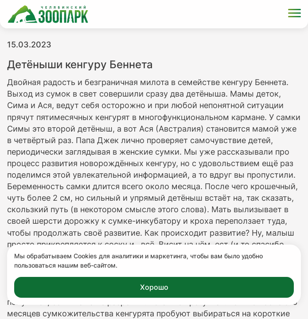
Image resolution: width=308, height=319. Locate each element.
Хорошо (154, 287)
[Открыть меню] (294, 14)
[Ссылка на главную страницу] (48, 14)
